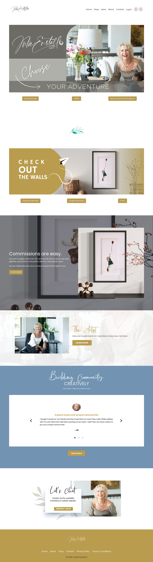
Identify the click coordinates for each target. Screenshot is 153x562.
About (111, 9)
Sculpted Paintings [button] (30, 201)
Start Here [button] (76, 453)
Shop (96, 9)
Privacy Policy (83, 551)
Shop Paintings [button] (30, 99)
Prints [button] (122, 201)
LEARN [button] (76, 99)
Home (89, 9)
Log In (129, 9)
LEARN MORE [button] (82, 342)
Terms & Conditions (101, 551)
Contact (120, 9)
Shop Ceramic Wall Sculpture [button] (122, 99)
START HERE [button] (16, 272)
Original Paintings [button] (76, 201)
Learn (103, 9)
